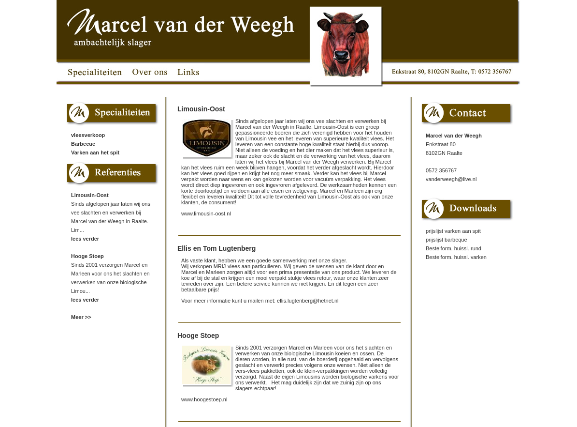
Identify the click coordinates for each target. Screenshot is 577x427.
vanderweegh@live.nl (451, 179)
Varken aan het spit (95, 152)
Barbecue (83, 144)
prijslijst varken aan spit (453, 231)
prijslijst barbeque (446, 240)
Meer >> (81, 317)
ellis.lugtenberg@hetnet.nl (307, 301)
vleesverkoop (88, 135)
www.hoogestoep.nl (204, 399)
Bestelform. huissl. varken (456, 257)
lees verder (85, 239)
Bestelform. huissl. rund (453, 248)
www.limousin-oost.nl (206, 213)
